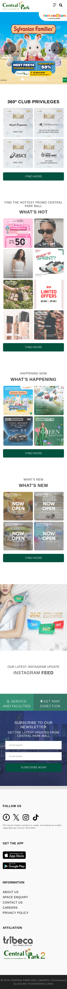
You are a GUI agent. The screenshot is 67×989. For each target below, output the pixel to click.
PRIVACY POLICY (16, 912)
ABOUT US (11, 892)
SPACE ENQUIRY (15, 897)
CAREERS (10, 907)
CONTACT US (13, 902)
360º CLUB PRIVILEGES (15, 111)
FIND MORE (33, 176)
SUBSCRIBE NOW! (33, 767)
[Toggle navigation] (54, 5)
